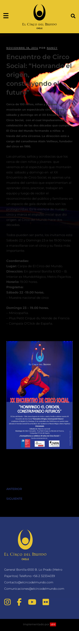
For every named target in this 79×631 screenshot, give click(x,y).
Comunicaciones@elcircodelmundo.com (34, 589)
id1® (53, 624)
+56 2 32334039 (43, 576)
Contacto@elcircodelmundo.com (28, 582)
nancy (52, 47)
